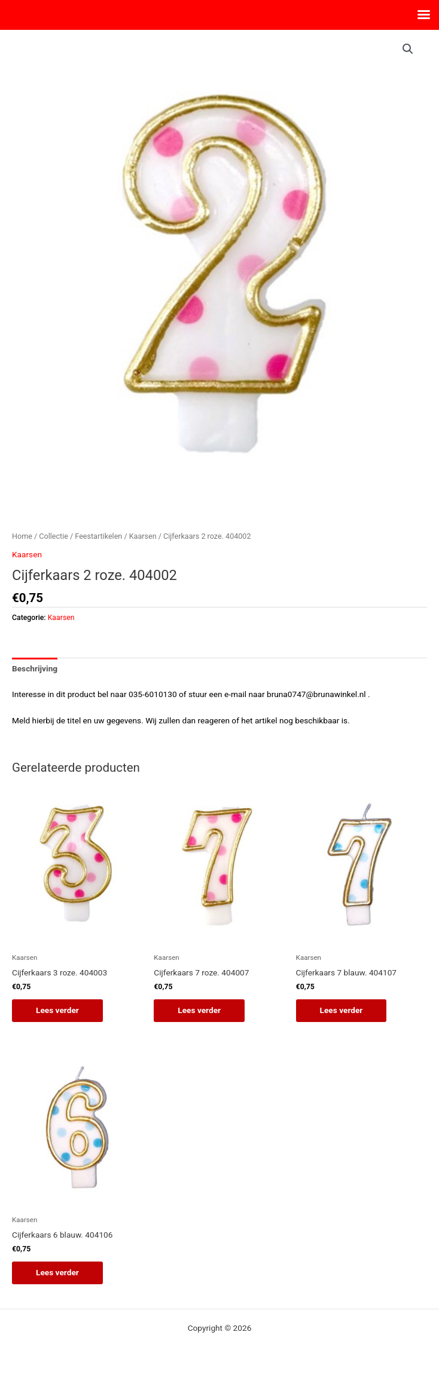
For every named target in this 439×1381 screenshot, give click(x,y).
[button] (408, 49)
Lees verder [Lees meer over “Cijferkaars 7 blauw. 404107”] (341, 1010)
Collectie (53, 536)
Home (22, 536)
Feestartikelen (98, 536)
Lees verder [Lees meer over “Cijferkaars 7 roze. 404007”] (199, 1010)
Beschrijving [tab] (34, 668)
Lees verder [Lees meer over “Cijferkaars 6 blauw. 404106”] (57, 1272)
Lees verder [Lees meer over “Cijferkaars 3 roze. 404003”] (57, 1010)
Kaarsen (143, 536)
